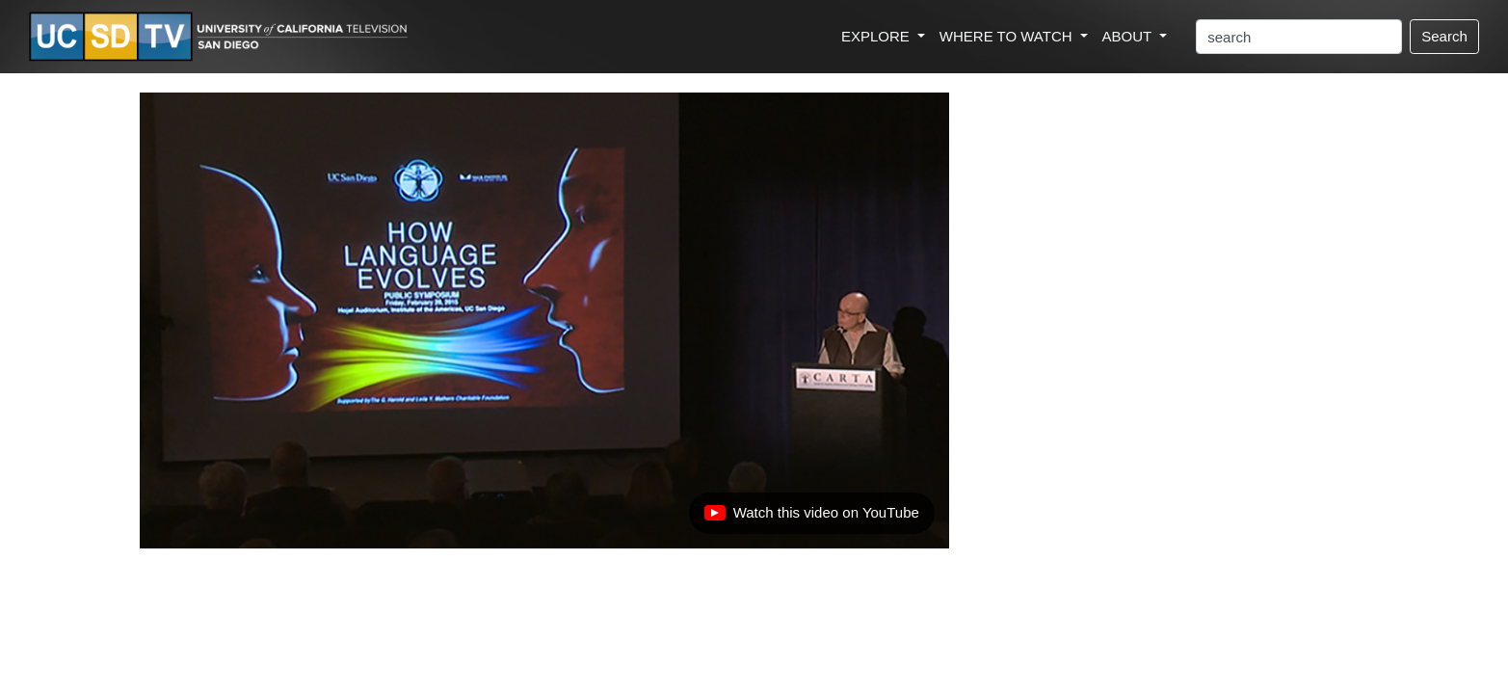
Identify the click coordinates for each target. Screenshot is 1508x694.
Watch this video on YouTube (811, 517)
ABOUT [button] (1129, 36)
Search (1444, 36)
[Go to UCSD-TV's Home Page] (221, 37)
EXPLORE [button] (877, 36)
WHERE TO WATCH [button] (1007, 36)
